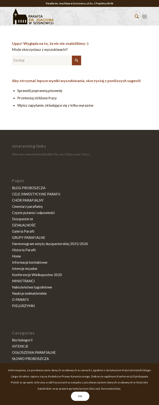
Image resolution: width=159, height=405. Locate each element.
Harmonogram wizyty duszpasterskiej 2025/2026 (50, 244)
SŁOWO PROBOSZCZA (30, 359)
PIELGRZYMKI (23, 306)
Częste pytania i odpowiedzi (33, 213)
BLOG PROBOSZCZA (28, 188)
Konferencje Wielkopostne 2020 (37, 275)
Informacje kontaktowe (29, 262)
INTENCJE (20, 346)
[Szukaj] (134, 16)
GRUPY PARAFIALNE (28, 237)
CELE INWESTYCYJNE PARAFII (36, 194)
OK (80, 396)
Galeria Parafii (23, 231)
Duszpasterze (22, 219)
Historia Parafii (24, 250)
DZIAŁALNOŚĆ (24, 225)
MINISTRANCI (23, 281)
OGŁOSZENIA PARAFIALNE (34, 352)
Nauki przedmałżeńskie (29, 293)
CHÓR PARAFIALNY (28, 200)
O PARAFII (20, 299)
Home (16, 256)
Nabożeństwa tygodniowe (32, 287)
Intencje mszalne (24, 268)
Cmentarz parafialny (27, 206)
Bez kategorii (22, 340)
